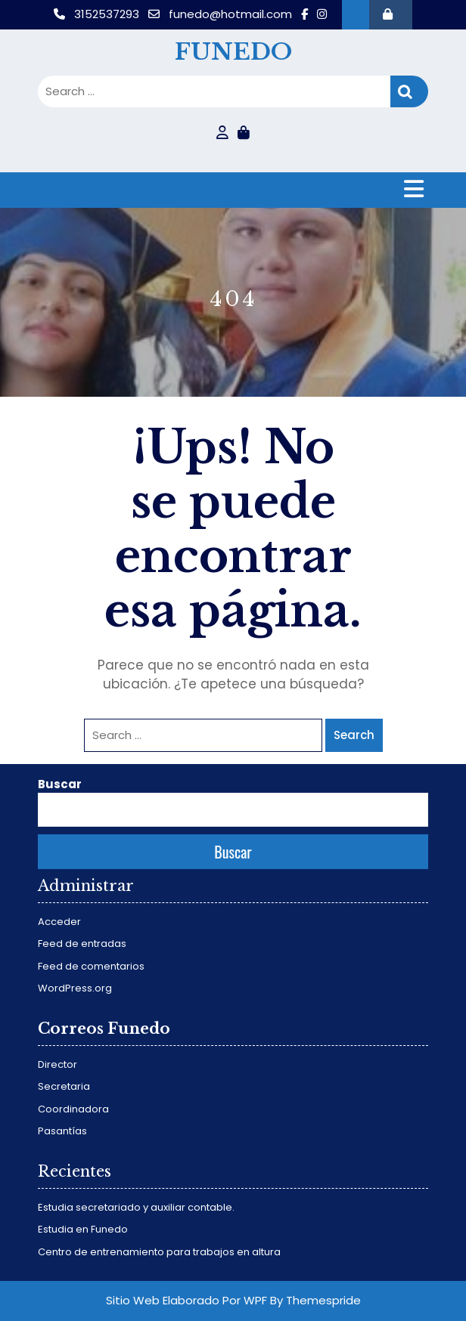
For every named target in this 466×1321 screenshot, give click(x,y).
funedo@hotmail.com (221, 14)
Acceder (59, 921)
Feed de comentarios (91, 966)
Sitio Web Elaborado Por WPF (186, 1300)
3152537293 (98, 14)
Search (409, 92)
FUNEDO (233, 52)
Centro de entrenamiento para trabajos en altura (159, 1252)
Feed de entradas (82, 943)
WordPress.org (75, 988)
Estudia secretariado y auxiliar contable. (136, 1207)
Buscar (60, 784)
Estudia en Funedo (83, 1229)
